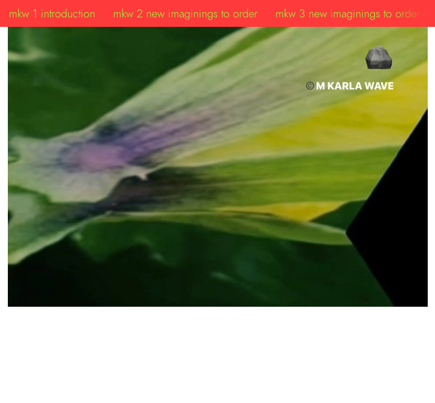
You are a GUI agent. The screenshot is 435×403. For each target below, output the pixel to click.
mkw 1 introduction (52, 13)
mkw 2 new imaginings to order (185, 13)
